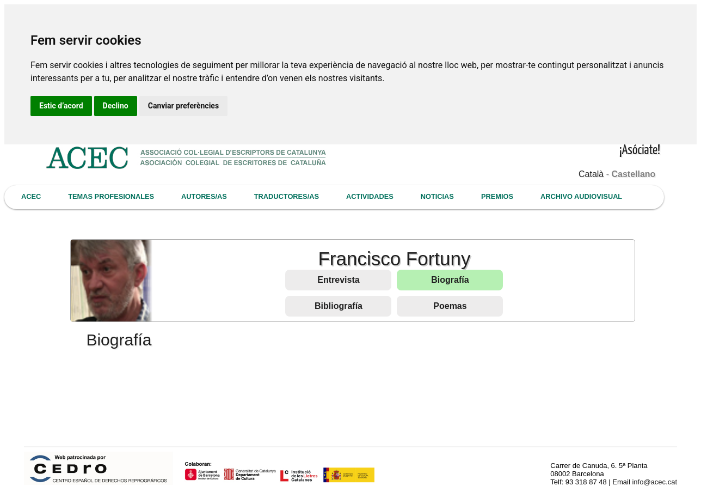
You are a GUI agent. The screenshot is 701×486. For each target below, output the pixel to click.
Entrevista (338, 279)
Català (591, 174)
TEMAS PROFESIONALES (111, 196)
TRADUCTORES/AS (286, 196)
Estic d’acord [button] (61, 105)
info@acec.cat (654, 482)
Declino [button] (115, 105)
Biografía (450, 279)
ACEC (31, 196)
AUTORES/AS (204, 196)
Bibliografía (338, 306)
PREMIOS (497, 196)
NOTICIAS (437, 196)
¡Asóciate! (639, 150)
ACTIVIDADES (369, 196)
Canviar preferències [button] (183, 105)
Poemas (449, 306)
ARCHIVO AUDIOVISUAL (581, 196)
